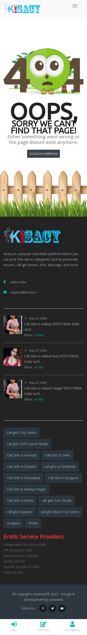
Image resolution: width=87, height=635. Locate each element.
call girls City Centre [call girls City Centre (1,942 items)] (21, 432)
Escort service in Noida (20, 555)
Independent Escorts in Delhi (24, 544)
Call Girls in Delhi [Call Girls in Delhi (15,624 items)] (57, 455)
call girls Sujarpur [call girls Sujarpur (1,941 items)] (19, 512)
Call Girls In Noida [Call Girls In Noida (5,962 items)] (20, 500)
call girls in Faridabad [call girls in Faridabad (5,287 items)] (59, 466)
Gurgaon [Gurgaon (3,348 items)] (13, 523)
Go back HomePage (43, 154)
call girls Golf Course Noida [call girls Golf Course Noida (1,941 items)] (27, 444)
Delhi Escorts (13, 572)
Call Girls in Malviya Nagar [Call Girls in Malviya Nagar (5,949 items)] (26, 489)
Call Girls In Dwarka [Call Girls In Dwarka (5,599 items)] (21, 466)
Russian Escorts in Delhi (21, 567)
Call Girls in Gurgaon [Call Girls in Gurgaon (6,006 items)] (63, 478)
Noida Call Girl (14, 561)
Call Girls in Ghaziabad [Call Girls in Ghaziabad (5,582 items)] (23, 478)
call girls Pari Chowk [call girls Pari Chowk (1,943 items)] (56, 500)
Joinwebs (56, 599)
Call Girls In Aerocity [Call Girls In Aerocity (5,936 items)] (22, 455)
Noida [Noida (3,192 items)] (32, 523)
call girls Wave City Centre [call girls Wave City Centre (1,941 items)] (60, 512)
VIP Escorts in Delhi (17, 550)
